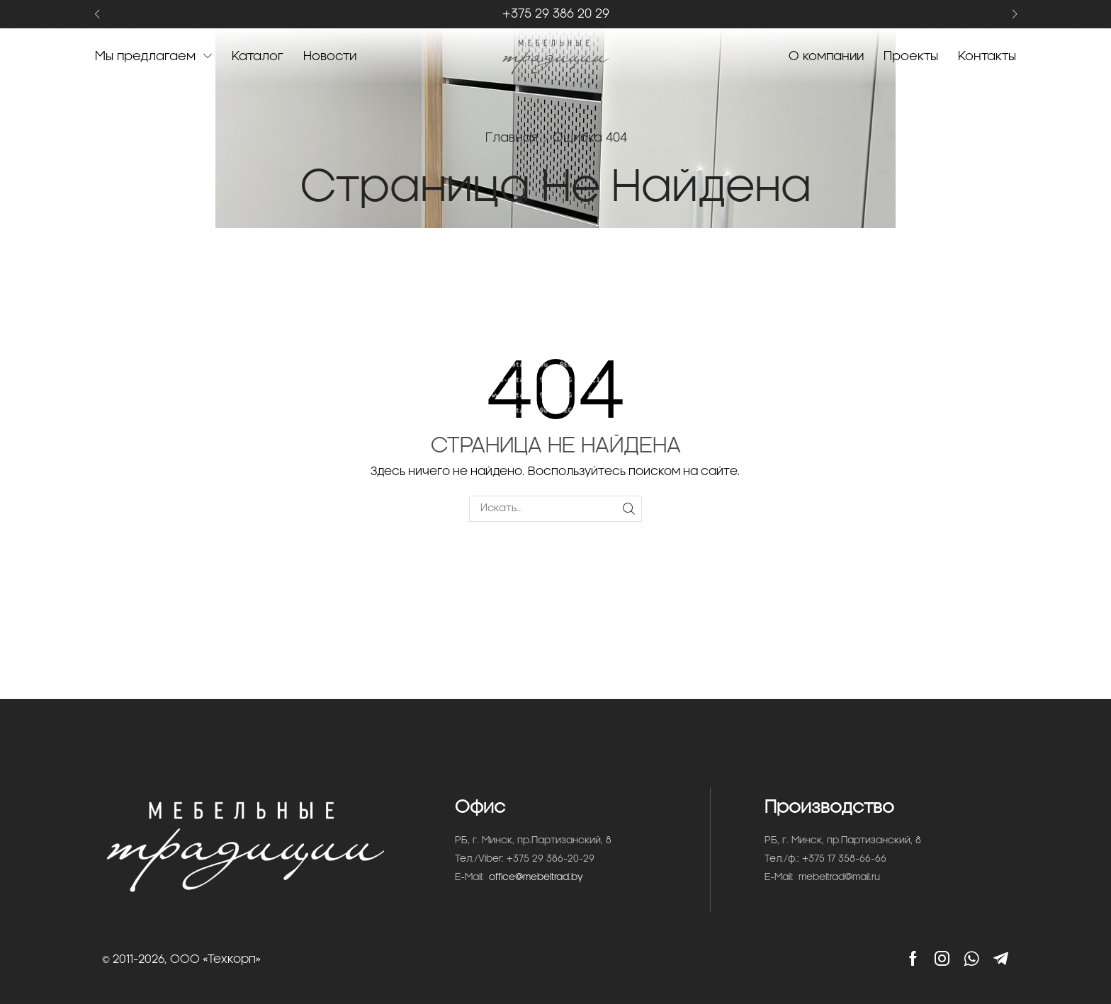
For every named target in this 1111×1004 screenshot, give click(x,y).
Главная (511, 138)
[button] (97, 14)
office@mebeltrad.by (536, 877)
